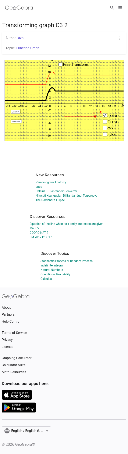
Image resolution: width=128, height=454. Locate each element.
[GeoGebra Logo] (19, 8)
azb (21, 38)
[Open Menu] (120, 7)
